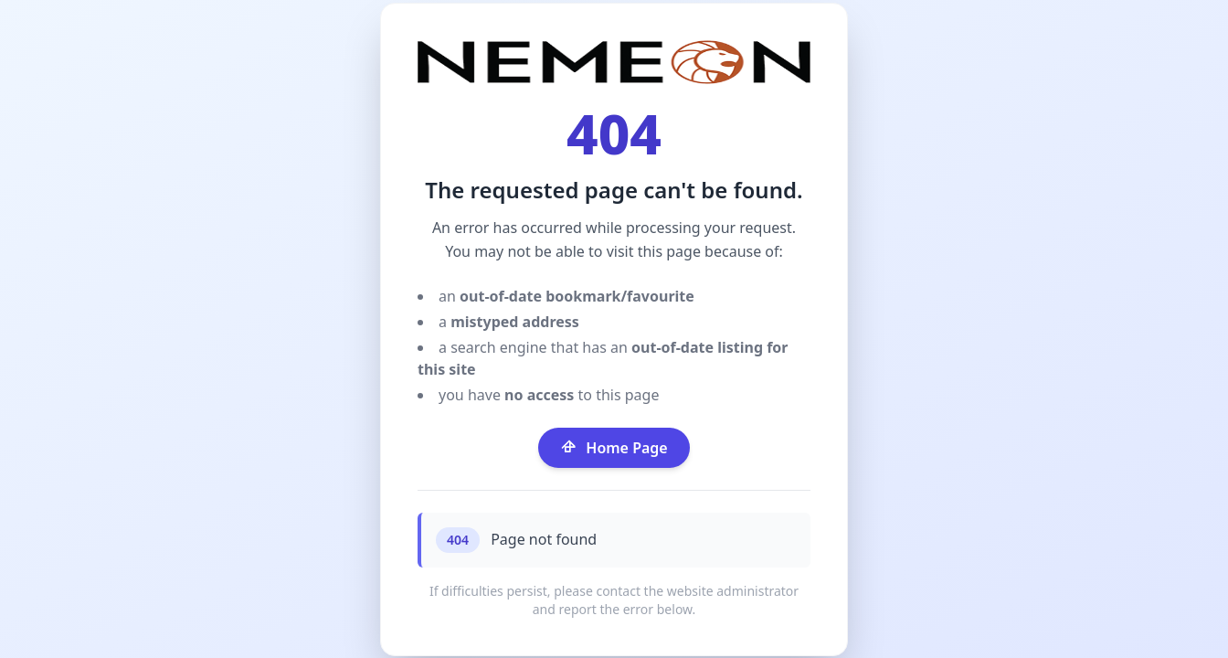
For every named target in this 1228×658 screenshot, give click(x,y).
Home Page (613, 448)
